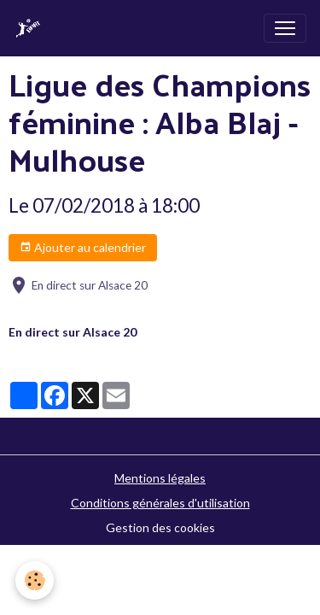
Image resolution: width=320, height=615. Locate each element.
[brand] (31, 28)
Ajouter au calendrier (83, 247)
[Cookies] (34, 580)
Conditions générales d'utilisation (160, 502)
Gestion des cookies (160, 527)
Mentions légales (160, 478)
